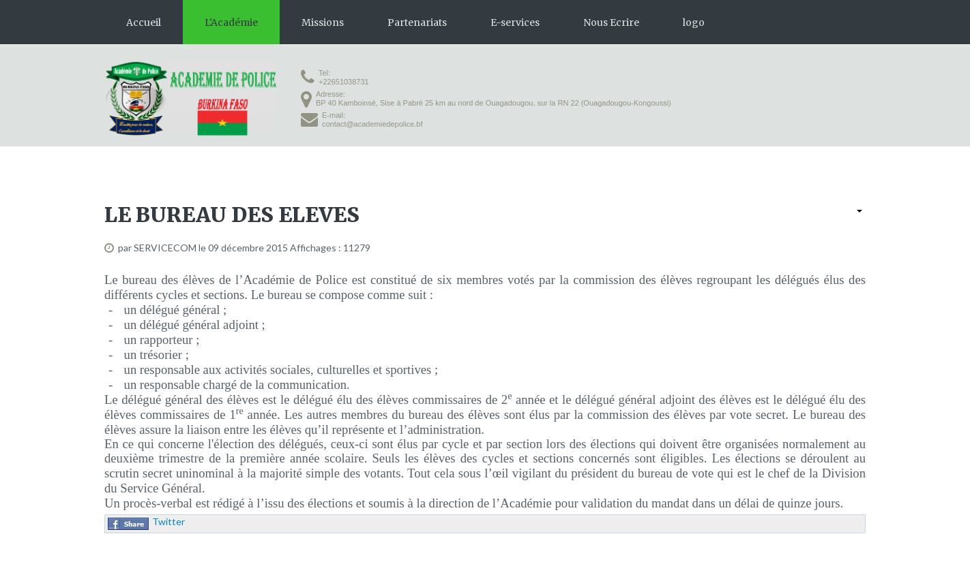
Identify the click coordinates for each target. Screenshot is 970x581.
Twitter (168, 521)
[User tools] (859, 211)
